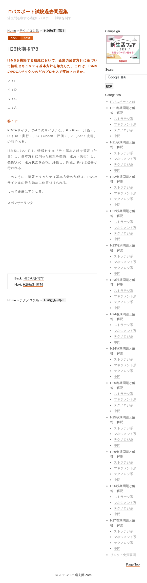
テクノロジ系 (29, 30)
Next (27, 38)
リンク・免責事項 (123, 555)
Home (11, 30)
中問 (117, 136)
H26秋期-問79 (33, 284)
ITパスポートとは (123, 102)
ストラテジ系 (123, 119)
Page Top (133, 564)
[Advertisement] (46, 238)
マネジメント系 (125, 124)
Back (14, 38)
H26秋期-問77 (33, 278)
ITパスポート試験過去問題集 (37, 11)
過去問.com (83, 575)
